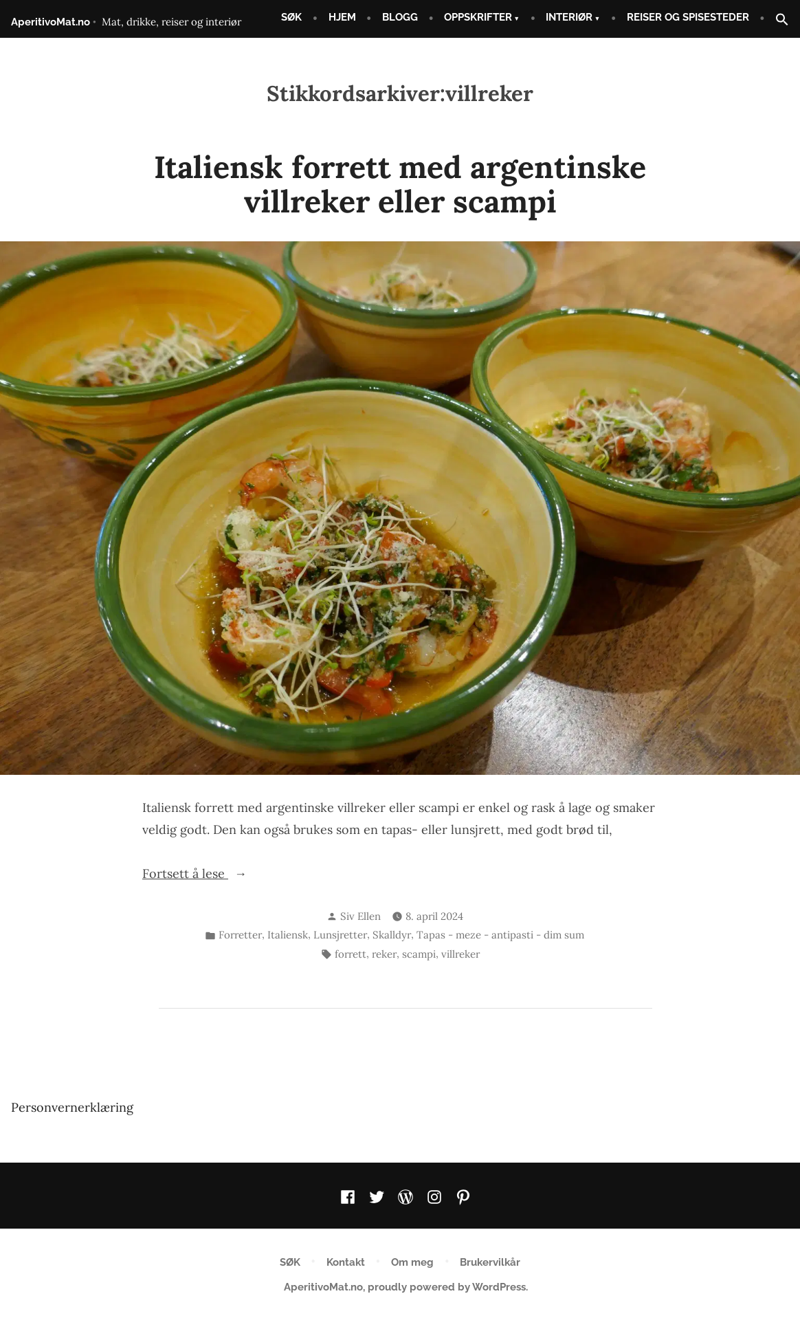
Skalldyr (392, 934)
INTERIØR (569, 17)
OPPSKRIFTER (478, 17)
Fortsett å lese (219, 874)
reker (384, 953)
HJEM (342, 17)
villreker (460, 953)
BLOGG (400, 17)
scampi (419, 953)
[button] (776, 20)
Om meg (412, 1262)
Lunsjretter (340, 934)
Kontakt (345, 1262)
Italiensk (287, 934)
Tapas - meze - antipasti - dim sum (500, 934)
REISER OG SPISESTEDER (688, 17)
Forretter (240, 934)
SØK (291, 17)
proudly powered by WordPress (447, 1287)
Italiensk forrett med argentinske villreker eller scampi (400, 184)
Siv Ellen (360, 916)
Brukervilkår (490, 1262)
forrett (350, 953)
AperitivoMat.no (50, 22)
